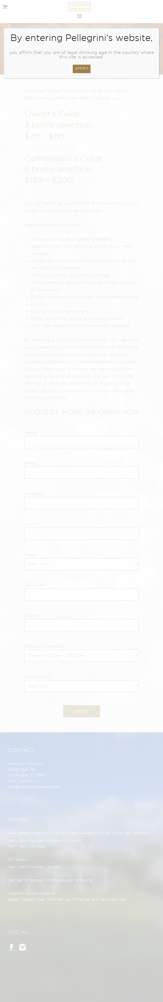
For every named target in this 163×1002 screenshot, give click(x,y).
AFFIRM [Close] (81, 68)
